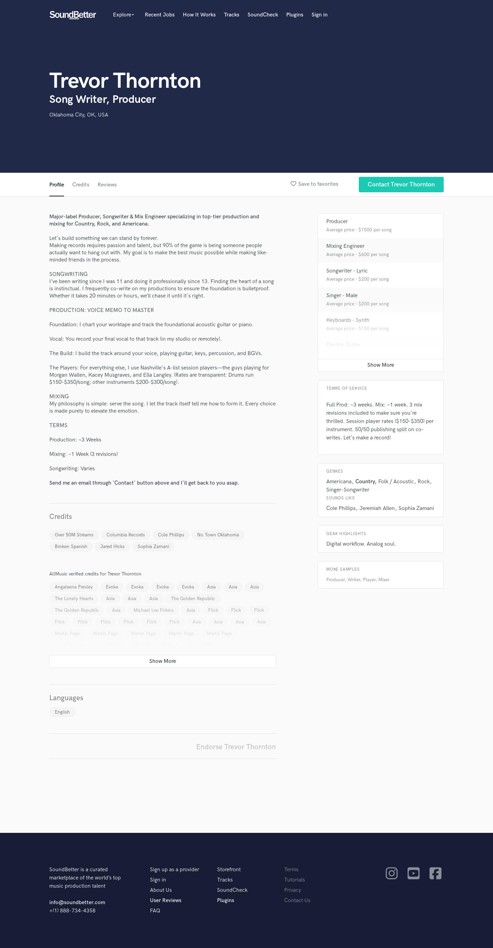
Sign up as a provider (174, 869)
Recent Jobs (160, 15)
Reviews (107, 185)
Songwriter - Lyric (347, 271)
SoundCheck (263, 15)
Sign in (320, 15)
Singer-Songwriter (347, 490)
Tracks (231, 15)
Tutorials (294, 880)
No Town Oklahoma (218, 535)
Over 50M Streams (74, 535)
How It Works (199, 15)
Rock (424, 481)
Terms (291, 869)
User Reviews (165, 900)
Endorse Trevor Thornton (236, 747)
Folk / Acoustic (396, 481)
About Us (161, 890)
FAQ (155, 911)
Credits (80, 185)
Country (365, 481)
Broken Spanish (71, 546)
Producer (337, 221)
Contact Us (297, 900)
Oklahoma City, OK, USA (78, 115)
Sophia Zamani (153, 546)
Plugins (294, 15)
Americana (339, 481)
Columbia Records (125, 535)
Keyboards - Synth (347, 320)
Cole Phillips (171, 535)
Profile (56, 185)
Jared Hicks (112, 546)
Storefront (229, 869)
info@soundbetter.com (77, 902)
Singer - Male (341, 295)
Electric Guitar (343, 345)
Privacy (292, 890)
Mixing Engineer (345, 246)
